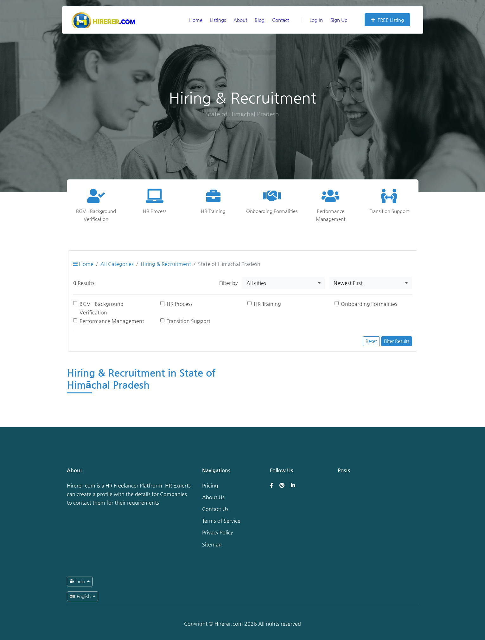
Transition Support (188, 321)
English (81, 596)
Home (195, 20)
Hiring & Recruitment (166, 264)
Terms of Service (221, 521)
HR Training (267, 304)
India (78, 581)
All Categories (117, 264)
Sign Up (339, 20)
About (240, 20)
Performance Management (112, 321)
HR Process (180, 304)
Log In (312, 20)
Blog (260, 20)
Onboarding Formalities (369, 304)
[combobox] (283, 283)
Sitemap (212, 544)
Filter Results (396, 341)
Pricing (210, 485)
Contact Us (215, 509)
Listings (218, 20)
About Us (213, 497)
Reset (371, 341)
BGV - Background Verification (102, 308)
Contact (280, 20)
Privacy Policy (217, 532)
